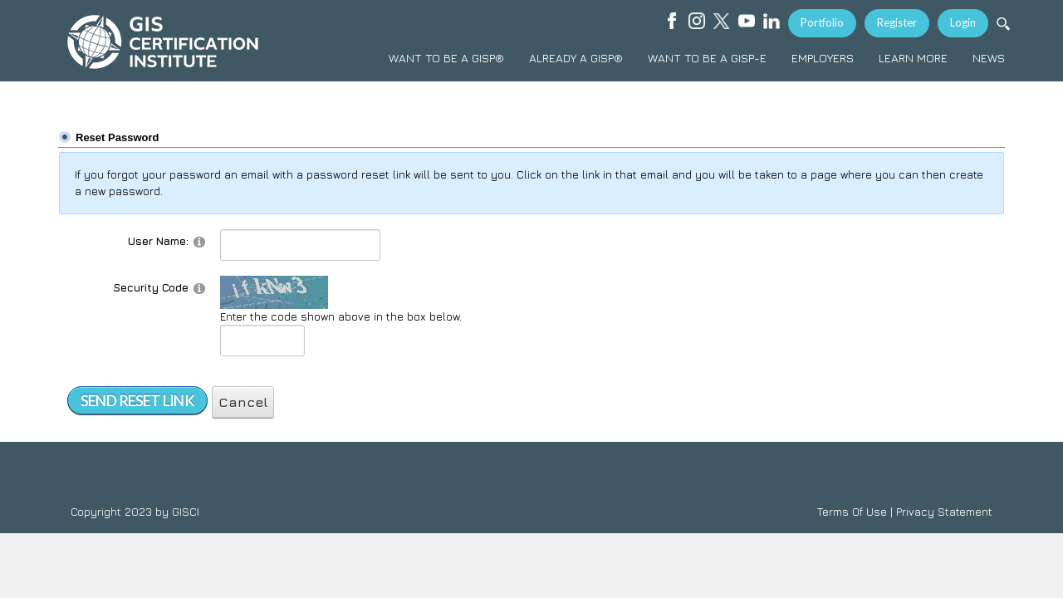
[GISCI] (162, 41)
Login (963, 22)
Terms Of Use (852, 511)
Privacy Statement (944, 511)
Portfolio (822, 22)
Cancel (243, 402)
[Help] (199, 241)
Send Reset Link (137, 400)
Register (897, 22)
